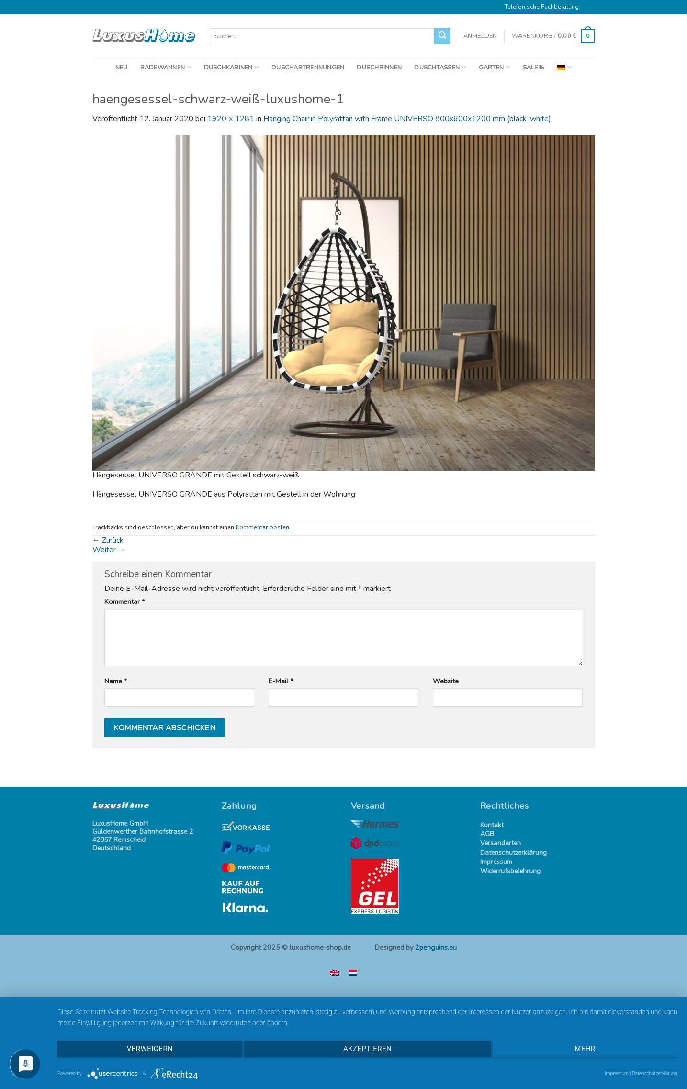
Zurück (108, 540)
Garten (494, 67)
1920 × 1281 (230, 118)
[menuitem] (564, 67)
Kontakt (492, 825)
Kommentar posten (262, 527)
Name (115, 681)
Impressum (496, 862)
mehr (584, 1048)
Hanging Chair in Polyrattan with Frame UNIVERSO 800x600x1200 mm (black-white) (407, 118)
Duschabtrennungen (307, 67)
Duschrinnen (379, 67)
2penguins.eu (436, 947)
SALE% (533, 67)
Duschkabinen (231, 67)
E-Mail (281, 681)
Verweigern (150, 1048)
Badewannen (165, 67)
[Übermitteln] (442, 36)
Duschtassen (440, 67)
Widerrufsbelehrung (510, 871)
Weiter (108, 549)
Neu (121, 67)
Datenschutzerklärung (513, 853)
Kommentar (124, 602)
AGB (487, 834)
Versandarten (500, 843)
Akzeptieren (367, 1048)
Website (446, 681)
